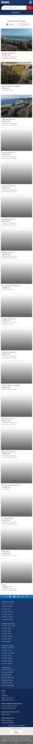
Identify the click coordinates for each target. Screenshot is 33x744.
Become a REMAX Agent (8, 708)
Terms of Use (12, 725)
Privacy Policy (21, 725)
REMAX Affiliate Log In (7, 700)
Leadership (4, 695)
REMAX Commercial (7, 720)
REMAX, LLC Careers (7, 697)
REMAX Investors (6, 714)
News (3, 693)
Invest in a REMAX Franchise (9, 706)
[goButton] (29, 8)
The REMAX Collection (7, 722)
